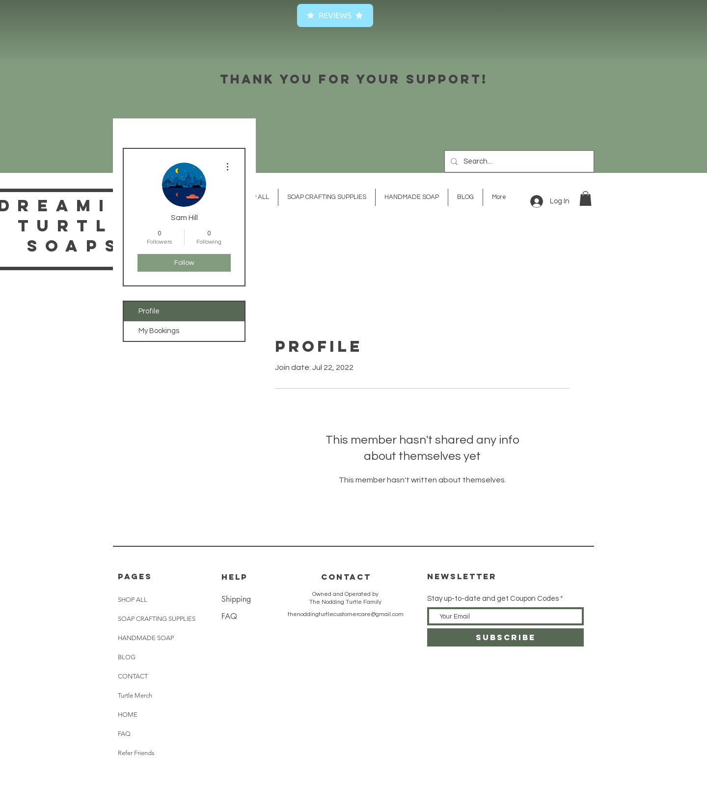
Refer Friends (136, 753)
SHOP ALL (132, 599)
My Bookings (158, 331)
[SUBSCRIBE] (505, 637)
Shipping (236, 599)
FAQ (124, 733)
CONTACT (133, 676)
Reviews (335, 15)
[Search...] (518, 161)
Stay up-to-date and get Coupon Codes (493, 598)
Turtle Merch (135, 695)
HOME (127, 714)
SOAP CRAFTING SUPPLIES (156, 618)
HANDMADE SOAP (146, 638)
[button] (585, 198)
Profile (149, 311)
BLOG (127, 657)
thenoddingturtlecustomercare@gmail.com (346, 614)
